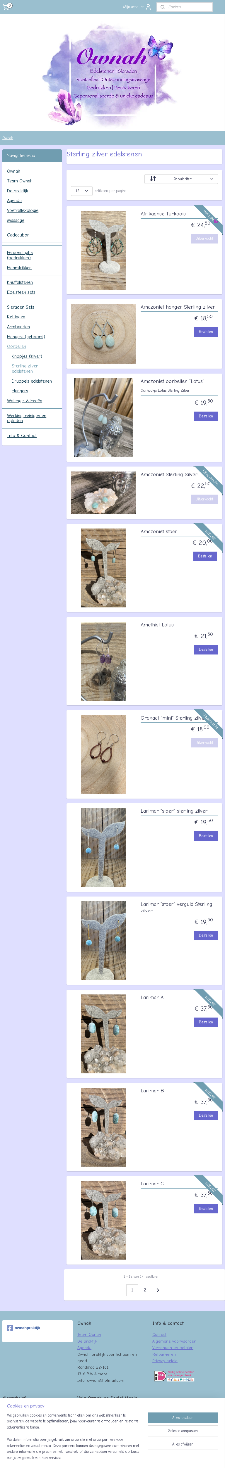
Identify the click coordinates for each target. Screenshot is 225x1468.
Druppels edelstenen (32, 381)
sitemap (90, 1457)
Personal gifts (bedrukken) (20, 255)
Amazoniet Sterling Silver (169, 475)
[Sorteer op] (181, 179)
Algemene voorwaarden (174, 1341)
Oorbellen (16, 346)
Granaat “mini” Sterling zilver (174, 718)
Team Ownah (20, 181)
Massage (15, 220)
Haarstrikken (19, 267)
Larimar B (152, 1091)
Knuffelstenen (20, 282)
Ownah (7, 138)
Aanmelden (16, 1422)
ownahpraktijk (23, 1327)
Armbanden (18, 326)
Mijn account (137, 7)
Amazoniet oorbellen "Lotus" (172, 381)
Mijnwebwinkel (166, 1457)
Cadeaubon (18, 235)
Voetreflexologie (22, 210)
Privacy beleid (165, 1360)
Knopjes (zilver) (27, 356)
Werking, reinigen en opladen (26, 418)
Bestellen (206, 331)
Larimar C (152, 1184)
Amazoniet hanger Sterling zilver (178, 307)
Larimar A (152, 997)
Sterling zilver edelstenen (25, 368)
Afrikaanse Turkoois (163, 214)
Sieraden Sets (20, 307)
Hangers (20, 390)
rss (101, 1457)
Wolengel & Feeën (24, 400)
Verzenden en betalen (172, 1347)
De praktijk (17, 191)
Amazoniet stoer (159, 532)
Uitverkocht (204, 238)
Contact (159, 1334)
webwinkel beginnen (120, 1457)
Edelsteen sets (21, 292)
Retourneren (164, 1354)
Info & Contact (22, 435)
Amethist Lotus (157, 625)
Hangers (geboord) (26, 336)
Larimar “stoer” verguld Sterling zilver (176, 907)
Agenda (14, 200)
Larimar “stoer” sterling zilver (174, 811)
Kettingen (16, 316)
